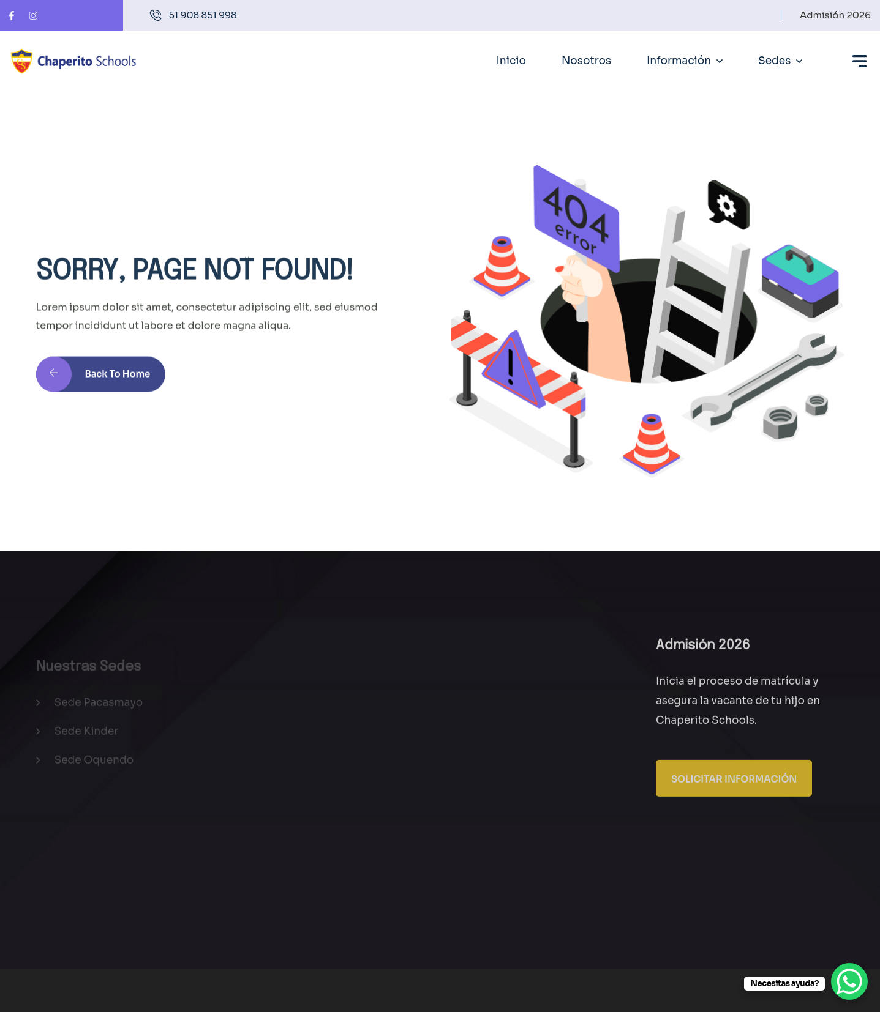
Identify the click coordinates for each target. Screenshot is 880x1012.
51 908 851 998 (203, 15)
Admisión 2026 (835, 15)
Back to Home (93, 380)
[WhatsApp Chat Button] (849, 981)
